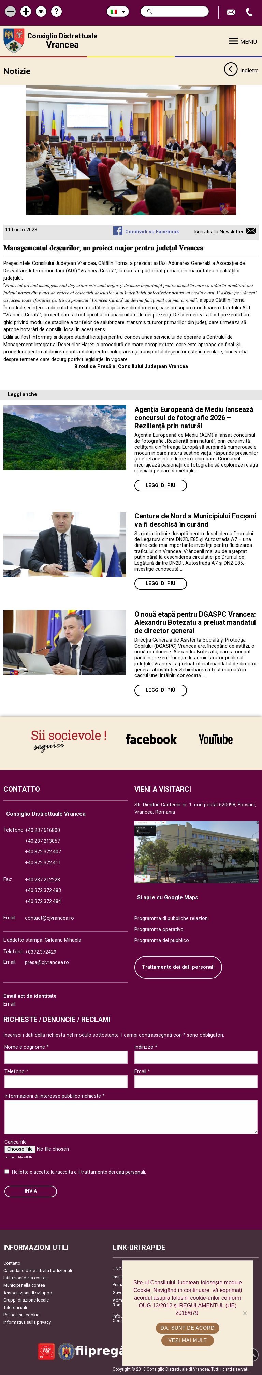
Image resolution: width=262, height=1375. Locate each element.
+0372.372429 (40, 952)
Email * (142, 1071)
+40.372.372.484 (43, 901)
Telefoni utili (15, 1307)
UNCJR (120, 1268)
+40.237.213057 (42, 841)
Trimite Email (232, 12)
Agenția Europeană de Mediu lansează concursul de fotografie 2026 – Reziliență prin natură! (193, 417)
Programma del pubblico (161, 940)
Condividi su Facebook (152, 232)
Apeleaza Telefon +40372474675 (250, 12)
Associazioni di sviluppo (27, 1292)
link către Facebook (151, 739)
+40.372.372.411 (43, 863)
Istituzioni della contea (25, 1277)
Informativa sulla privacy (27, 1322)
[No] (244, 1313)
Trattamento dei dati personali (178, 967)
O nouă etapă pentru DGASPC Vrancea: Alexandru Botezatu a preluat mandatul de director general (195, 622)
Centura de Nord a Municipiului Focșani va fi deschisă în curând (195, 520)
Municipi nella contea (24, 1285)
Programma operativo (159, 929)
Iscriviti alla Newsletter (219, 232)
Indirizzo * (145, 1047)
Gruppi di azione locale (26, 1300)
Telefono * (16, 1071)
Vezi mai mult (187, 1340)
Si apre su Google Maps (167, 897)
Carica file (15, 1142)
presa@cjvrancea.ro (47, 963)
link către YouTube (216, 739)
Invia (31, 1191)
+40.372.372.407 (43, 852)
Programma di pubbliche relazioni (171, 918)
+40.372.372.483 (43, 890)
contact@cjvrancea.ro (49, 918)
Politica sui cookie (21, 1314)
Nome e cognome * (26, 1047)
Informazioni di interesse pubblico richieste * (54, 1096)
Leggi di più (160, 485)
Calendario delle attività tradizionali (37, 1270)
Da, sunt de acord (188, 1328)
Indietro (241, 71)
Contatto (11, 1263)
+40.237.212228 (42, 880)
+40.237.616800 (42, 830)
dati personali (130, 1172)
